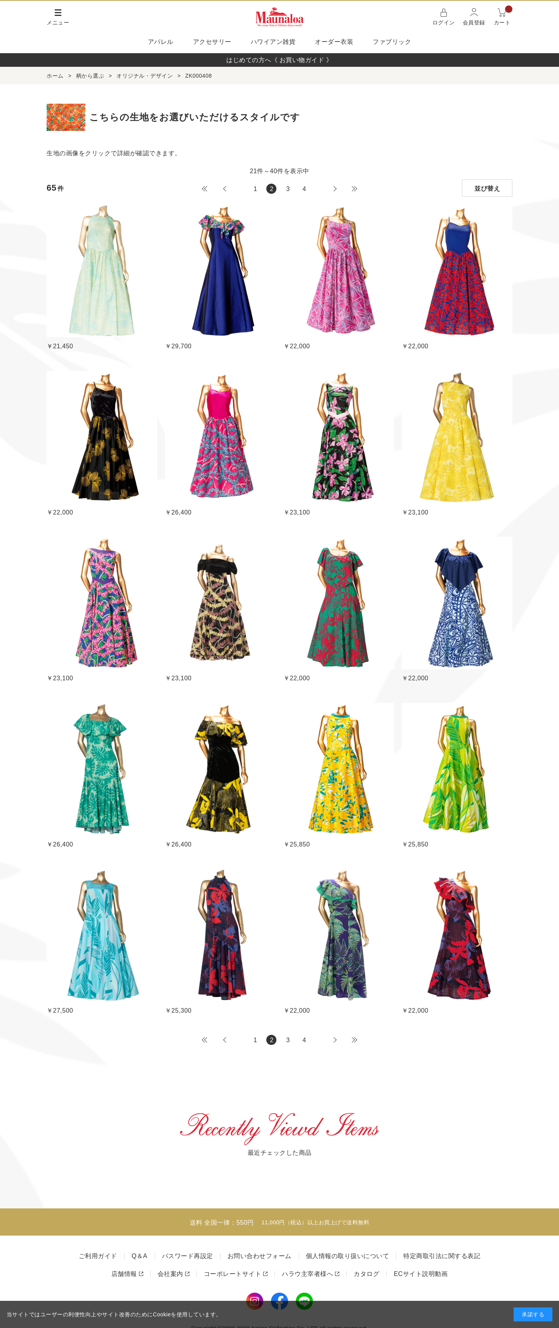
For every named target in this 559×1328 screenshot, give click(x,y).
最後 (354, 189)
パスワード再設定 (187, 1256)
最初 (204, 189)
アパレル (161, 41)
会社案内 (170, 1274)
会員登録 (474, 22)
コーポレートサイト (233, 1274)
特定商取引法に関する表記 (441, 1256)
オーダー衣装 (334, 41)
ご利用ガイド (98, 1256)
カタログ (366, 1274)
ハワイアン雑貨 (273, 41)
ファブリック (392, 41)
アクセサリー (212, 41)
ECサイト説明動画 (421, 1274)
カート (503, 16)
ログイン (443, 22)
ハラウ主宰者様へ (307, 1274)
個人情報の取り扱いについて (347, 1256)
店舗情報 (124, 1274)
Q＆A (140, 1256)
